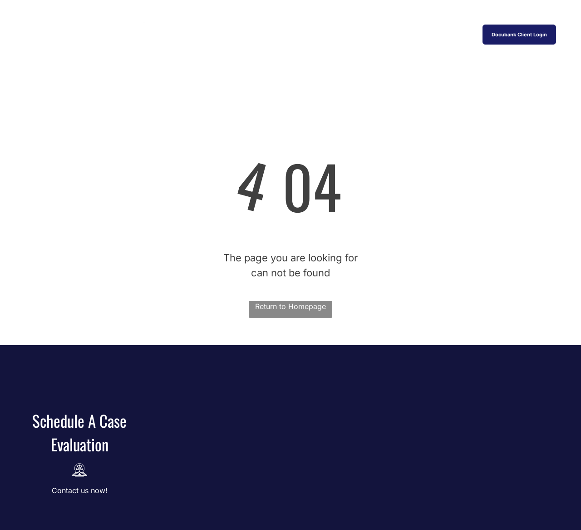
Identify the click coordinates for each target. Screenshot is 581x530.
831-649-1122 (519, 9)
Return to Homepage (290, 306)
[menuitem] (210, 34)
